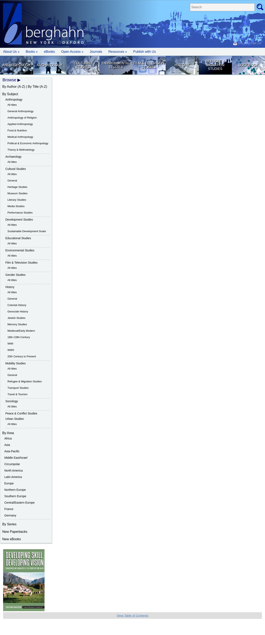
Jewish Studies (16, 317)
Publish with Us (144, 51)
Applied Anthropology (20, 124)
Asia (7, 445)
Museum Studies (17, 193)
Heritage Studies (17, 186)
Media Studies (15, 206)
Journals (96, 51)
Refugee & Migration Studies (215, 65)
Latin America (13, 477)
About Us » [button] (11, 51)
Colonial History (16, 305)
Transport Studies (18, 387)
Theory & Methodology (21, 149)
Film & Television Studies (148, 65)
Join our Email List (247, 43)
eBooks (49, 51)
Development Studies (19, 219)
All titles (12, 104)
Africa (8, 438)
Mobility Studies (15, 363)
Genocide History (17, 311)
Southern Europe (15, 496)
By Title (33, 86)
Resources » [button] (117, 51)
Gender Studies (15, 274)
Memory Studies (17, 324)
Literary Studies (16, 199)
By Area (8, 433)
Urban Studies (14, 418)
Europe (9, 483)
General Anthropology (20, 111)
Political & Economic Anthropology (27, 143)
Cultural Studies (82, 65)
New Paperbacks (14, 531)
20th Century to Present (21, 356)
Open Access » (72, 51)
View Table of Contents (132, 615)
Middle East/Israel (15, 457)
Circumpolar (12, 464)
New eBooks (11, 539)
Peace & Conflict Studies (21, 413)
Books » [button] (32, 51)
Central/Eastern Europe (19, 502)
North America (13, 470)
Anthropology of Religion (22, 117)
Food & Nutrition (17, 130)
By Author (9, 86)
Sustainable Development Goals (26, 231)
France (8, 509)
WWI (10, 343)
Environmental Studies (116, 65)
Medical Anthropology (20, 136)
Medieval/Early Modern (21, 330)
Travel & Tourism (17, 394)
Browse (9, 80)
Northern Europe (15, 489)
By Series (9, 524)
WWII (10, 350)
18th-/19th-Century (18, 337)
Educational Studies (18, 238)
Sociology (248, 65)
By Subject (10, 94)
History (182, 65)
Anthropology (16, 65)
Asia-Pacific (11, 451)
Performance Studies (20, 212)
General (12, 180)
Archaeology (49, 65)
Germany (10, 515)
